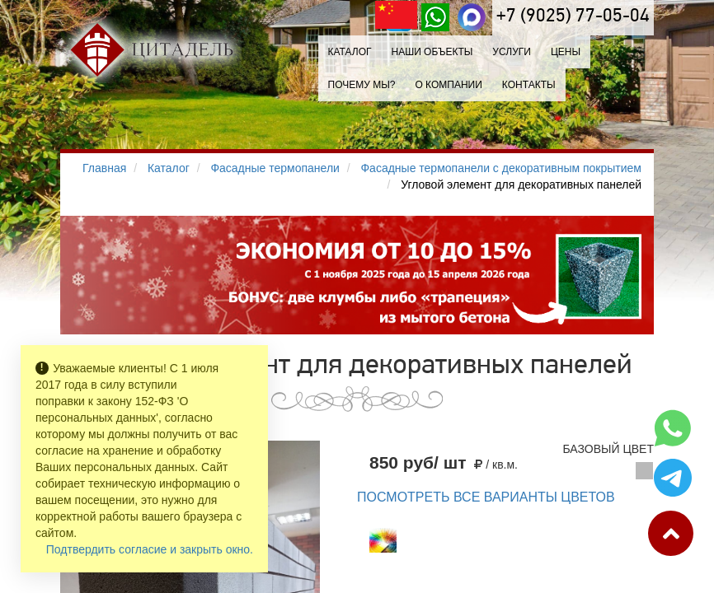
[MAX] (472, 17)
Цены (565, 52)
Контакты (529, 85)
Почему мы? (362, 85)
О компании (448, 85)
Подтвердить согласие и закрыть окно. (149, 549)
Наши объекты (431, 52)
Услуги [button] (511, 52)
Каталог (350, 52)
